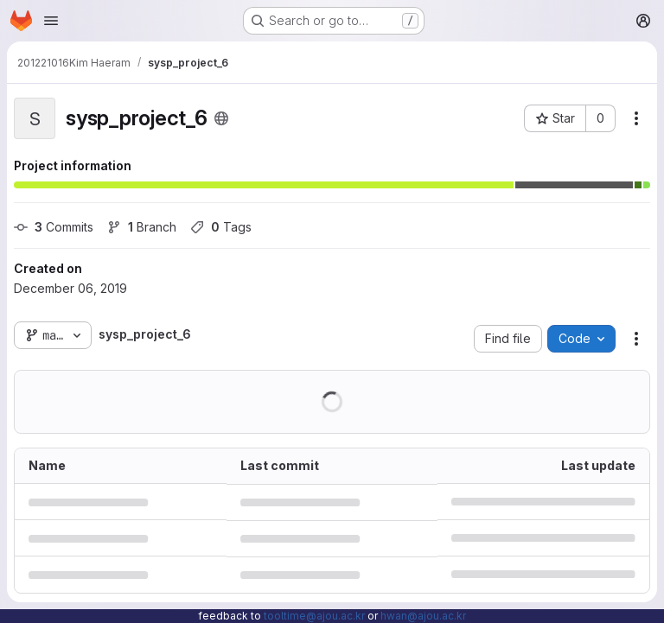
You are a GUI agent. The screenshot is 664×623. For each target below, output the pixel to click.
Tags (221, 226)
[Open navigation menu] (51, 21)
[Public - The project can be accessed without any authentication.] (221, 118)
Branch (141, 226)
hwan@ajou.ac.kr (423, 615)
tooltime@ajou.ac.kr (314, 615)
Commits (53, 226)
